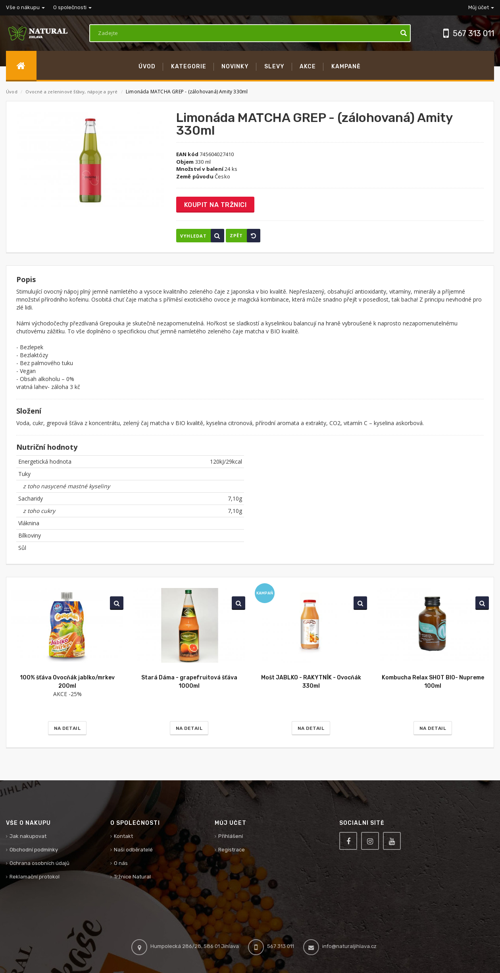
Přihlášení (230, 836)
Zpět (245, 235)
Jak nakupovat (28, 836)
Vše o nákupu (25, 7)
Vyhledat (202, 235)
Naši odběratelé (133, 850)
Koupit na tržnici (215, 205)
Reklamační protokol (35, 877)
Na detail (67, 728)
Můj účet (481, 7)
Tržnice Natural (132, 877)
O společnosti (72, 7)
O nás (121, 863)
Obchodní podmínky (34, 850)
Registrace (231, 850)
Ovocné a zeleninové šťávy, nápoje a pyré (72, 92)
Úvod (11, 92)
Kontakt (123, 836)
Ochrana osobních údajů (39, 863)
